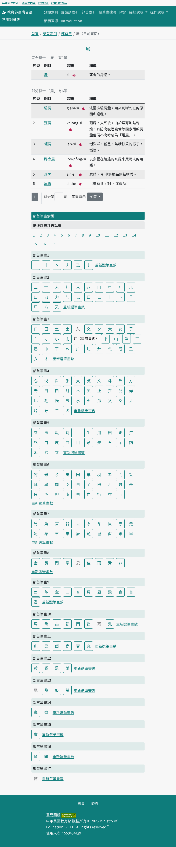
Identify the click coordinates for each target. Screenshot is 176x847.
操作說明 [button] (157, 12)
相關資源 (51, 20)
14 (134, 235)
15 (35, 243)
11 (107, 235)
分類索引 (51, 12)
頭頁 (94, 803)
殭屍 (47, 122)
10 (98, 235)
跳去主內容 (29, 3)
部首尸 (66, 33)
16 (44, 243)
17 (53, 243)
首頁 (35, 33)
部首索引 (89, 12)
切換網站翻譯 (59, 3)
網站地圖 (43, 3)
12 (116, 235)
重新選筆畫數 (106, 265)
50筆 (93, 196)
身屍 (47, 174)
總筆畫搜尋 (108, 12)
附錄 (122, 12)
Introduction (71, 20)
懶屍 (47, 143)
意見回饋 (53, 814)
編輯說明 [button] (136, 12)
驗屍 (47, 107)
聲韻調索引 (70, 12)
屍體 (47, 183)
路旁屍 (49, 158)
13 (125, 235)
